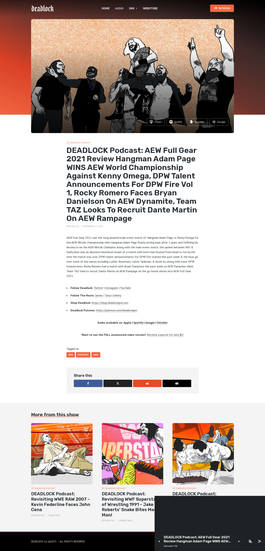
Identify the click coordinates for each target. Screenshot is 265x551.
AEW (70, 354)
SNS (131, 8)
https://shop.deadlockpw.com (110, 303)
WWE (95, 354)
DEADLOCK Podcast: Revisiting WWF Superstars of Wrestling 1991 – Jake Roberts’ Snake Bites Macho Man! (132, 504)
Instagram (111, 288)
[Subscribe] (250, 541)
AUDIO (119, 8)
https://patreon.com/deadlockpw (116, 310)
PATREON (224, 8)
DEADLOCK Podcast (80, 142)
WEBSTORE (150, 8)
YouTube (125, 288)
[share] (259, 541)
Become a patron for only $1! (165, 335)
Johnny (117, 295)
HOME (105, 8)
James (99, 295)
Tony (108, 295)
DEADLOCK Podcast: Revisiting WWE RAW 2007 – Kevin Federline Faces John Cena (60, 501)
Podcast (83, 354)
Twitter (98, 288)
